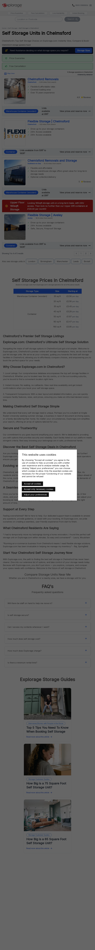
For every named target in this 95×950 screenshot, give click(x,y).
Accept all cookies (32, 483)
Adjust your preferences (35, 494)
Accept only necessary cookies (38, 489)
